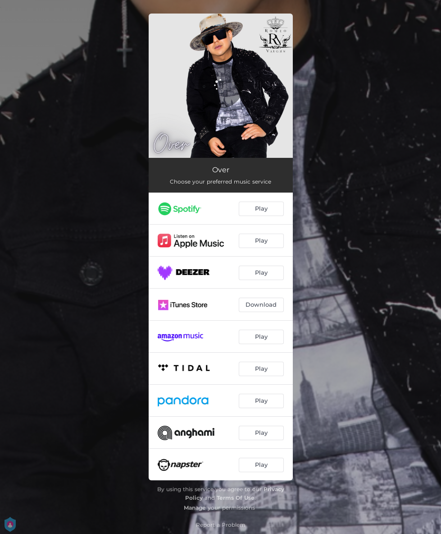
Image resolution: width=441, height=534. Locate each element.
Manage (195, 507)
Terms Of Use (236, 497)
